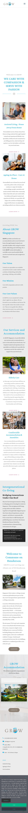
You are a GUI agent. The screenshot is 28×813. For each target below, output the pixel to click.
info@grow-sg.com (10, 741)
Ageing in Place (7, 766)
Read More (6, 800)
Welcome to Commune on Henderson (14, 557)
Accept (14, 804)
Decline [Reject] (14, 809)
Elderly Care (14, 377)
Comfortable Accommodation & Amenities (14, 435)
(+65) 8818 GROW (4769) (10, 738)
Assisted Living (6, 763)
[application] (14, 535)
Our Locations (6, 769)
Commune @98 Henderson (14, 681)
